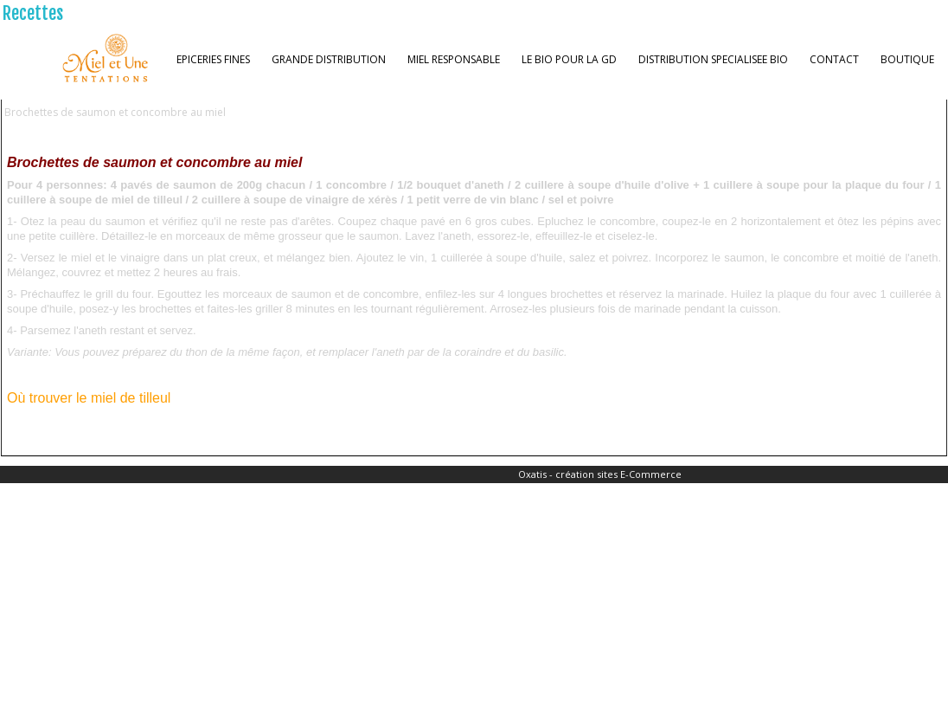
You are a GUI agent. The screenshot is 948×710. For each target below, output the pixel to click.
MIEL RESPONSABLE (453, 59)
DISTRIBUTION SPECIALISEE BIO (713, 59)
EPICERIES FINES (213, 59)
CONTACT (834, 59)
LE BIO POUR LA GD (569, 59)
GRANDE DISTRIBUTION (329, 59)
